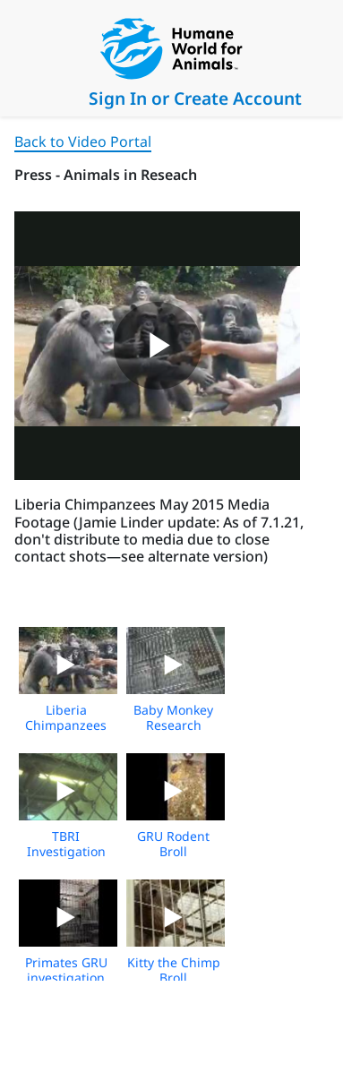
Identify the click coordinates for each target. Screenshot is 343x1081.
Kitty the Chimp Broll (173, 970)
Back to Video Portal (82, 141)
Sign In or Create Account (195, 98)
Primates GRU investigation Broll (66, 977)
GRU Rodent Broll (173, 844)
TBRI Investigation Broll (66, 851)
